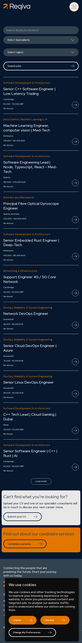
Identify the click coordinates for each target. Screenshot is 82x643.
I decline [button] (49, 620)
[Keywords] (41, 30)
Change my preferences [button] (26, 632)
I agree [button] (17, 620)
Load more (41, 481)
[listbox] (41, 41)
